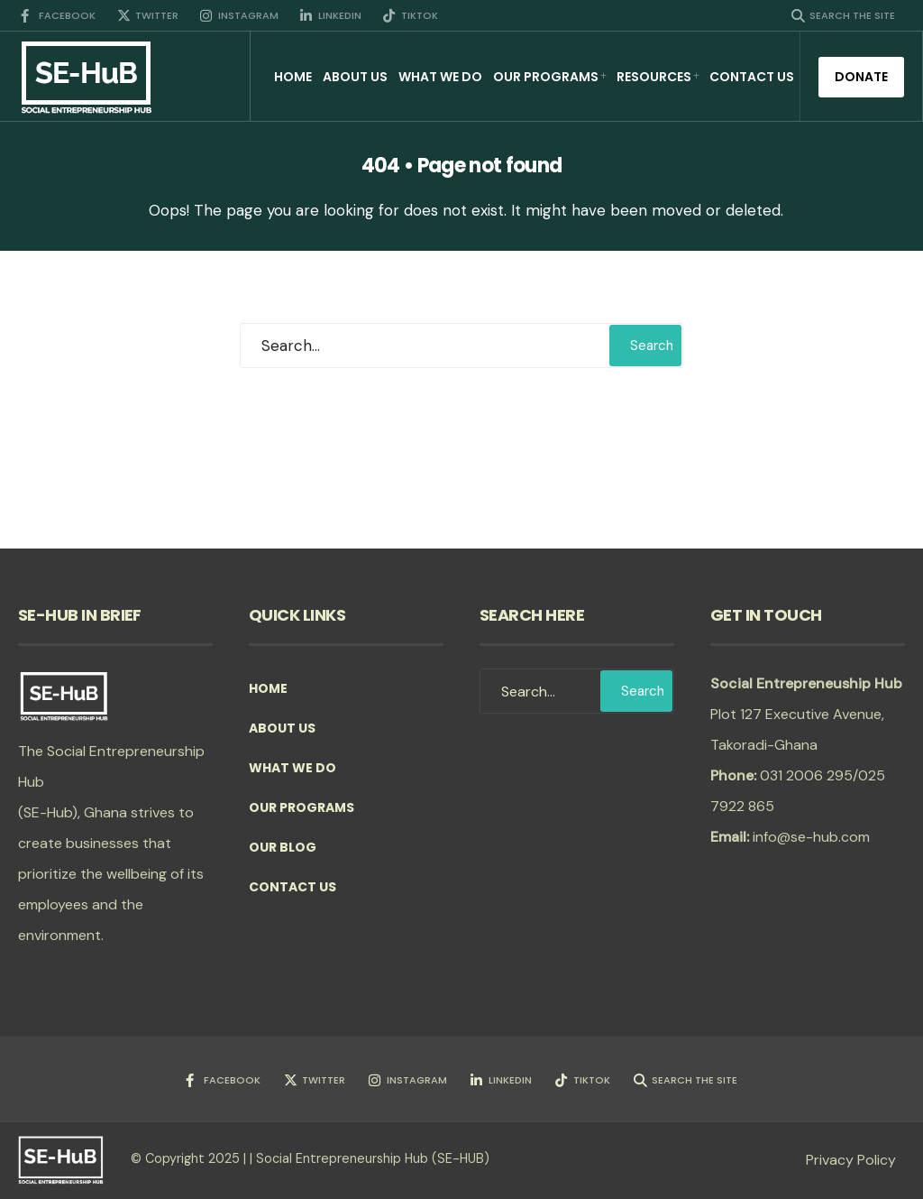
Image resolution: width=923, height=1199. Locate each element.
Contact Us (751, 77)
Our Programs (546, 77)
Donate (861, 77)
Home (293, 77)
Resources (654, 77)
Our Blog (282, 847)
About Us (355, 77)
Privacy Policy (851, 1159)
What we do (440, 77)
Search (651, 346)
